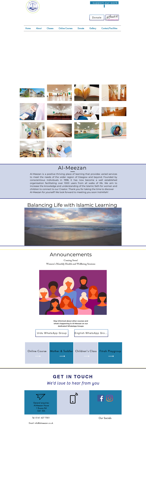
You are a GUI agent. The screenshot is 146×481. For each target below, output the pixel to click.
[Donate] (96, 17)
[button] (51, 28)
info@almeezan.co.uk (44, 423)
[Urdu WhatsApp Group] (51, 333)
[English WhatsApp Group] (91, 333)
